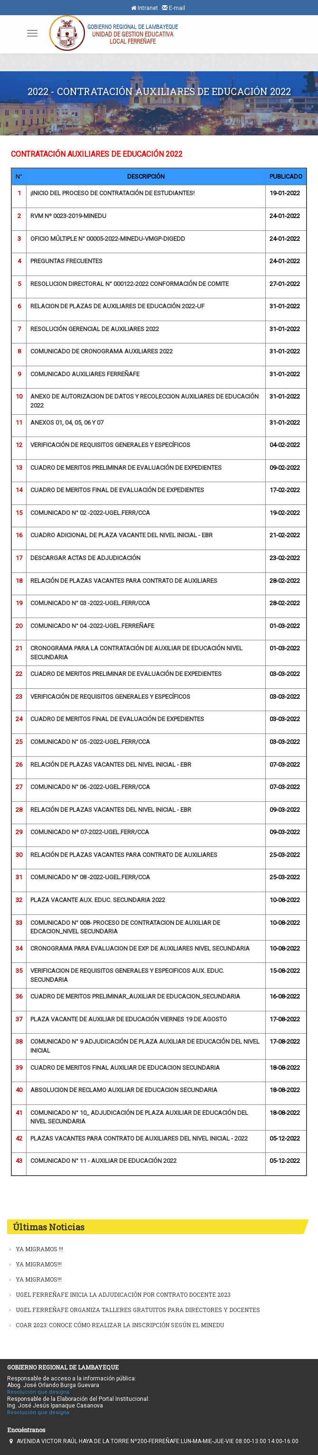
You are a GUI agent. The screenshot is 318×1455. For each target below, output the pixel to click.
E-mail (173, 8)
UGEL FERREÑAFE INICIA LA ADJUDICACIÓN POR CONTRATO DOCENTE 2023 (123, 1294)
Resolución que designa (38, 1392)
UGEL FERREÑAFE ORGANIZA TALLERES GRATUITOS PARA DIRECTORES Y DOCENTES (138, 1309)
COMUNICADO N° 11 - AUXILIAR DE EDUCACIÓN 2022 (103, 1160)
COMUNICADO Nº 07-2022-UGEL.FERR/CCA (89, 832)
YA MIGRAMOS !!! (39, 1249)
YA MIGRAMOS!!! (39, 1264)
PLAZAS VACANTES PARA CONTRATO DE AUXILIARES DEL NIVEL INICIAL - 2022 (139, 1138)
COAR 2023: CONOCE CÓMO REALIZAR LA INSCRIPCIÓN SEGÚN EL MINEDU (120, 1325)
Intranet (144, 8)
